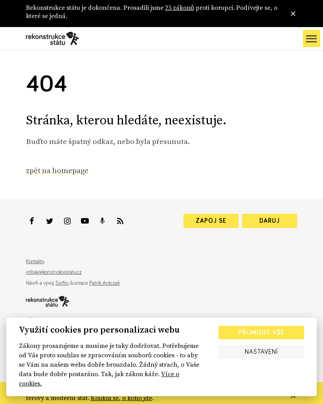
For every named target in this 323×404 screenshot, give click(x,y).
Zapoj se (211, 221)
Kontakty (35, 261)
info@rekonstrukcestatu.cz (54, 272)
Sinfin (61, 283)
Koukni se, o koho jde (121, 397)
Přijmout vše (261, 332)
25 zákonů (179, 7)
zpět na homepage (57, 170)
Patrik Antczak (104, 283)
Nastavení (261, 352)
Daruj (269, 221)
